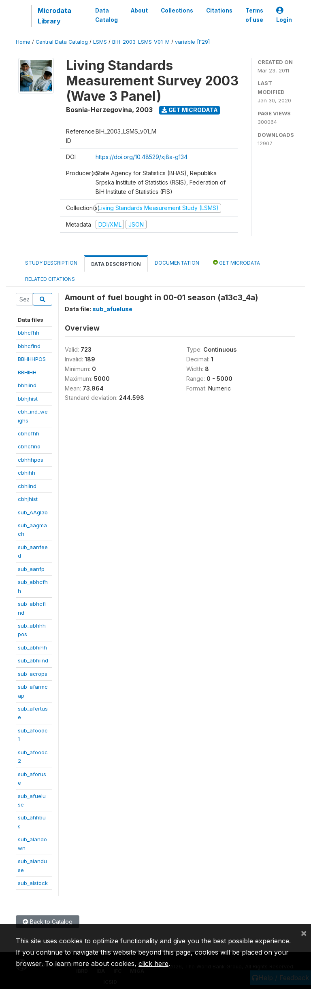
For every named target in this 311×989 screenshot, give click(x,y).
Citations (219, 10)
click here (153, 963)
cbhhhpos (30, 459)
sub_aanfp (31, 569)
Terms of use (254, 15)
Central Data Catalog (62, 42)
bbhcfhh (28, 332)
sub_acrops (32, 674)
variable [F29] (192, 42)
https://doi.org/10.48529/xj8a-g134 (141, 156)
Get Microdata (190, 109)
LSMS (100, 42)
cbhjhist (28, 499)
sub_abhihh (32, 647)
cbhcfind (29, 446)
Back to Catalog (47, 921)
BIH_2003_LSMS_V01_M (141, 42)
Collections (177, 10)
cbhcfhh (28, 433)
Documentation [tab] (177, 263)
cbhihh (26, 472)
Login (284, 15)
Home (23, 42)
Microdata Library (54, 15)
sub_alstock (33, 883)
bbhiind (27, 385)
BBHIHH (27, 372)
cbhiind (27, 486)
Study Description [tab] (51, 263)
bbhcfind (29, 346)
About (139, 10)
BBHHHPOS (32, 359)
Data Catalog (106, 15)
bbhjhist (28, 398)
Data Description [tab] (116, 264)
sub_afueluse (112, 309)
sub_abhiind (33, 660)
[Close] (303, 933)
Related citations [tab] (50, 279)
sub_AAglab (33, 512)
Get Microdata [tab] (236, 262)
